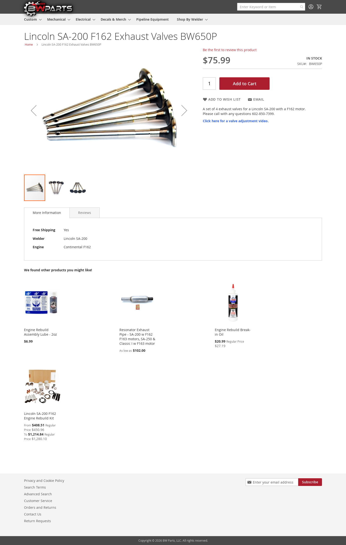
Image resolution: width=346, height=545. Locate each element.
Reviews (84, 212)
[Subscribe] (310, 482)
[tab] (47, 212)
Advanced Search (38, 494)
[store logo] (48, 8)
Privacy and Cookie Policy (44, 480)
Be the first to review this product (230, 50)
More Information (47, 212)
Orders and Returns (40, 507)
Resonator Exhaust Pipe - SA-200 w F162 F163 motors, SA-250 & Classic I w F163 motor (137, 336)
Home (29, 44)
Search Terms (35, 487)
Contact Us (32, 514)
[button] (33, 110)
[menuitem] (31, 19)
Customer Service (38, 500)
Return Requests (37, 521)
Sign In (311, 6)
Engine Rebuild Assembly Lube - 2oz (40, 332)
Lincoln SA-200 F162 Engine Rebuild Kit (40, 415)
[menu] (173, 19)
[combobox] (271, 7)
